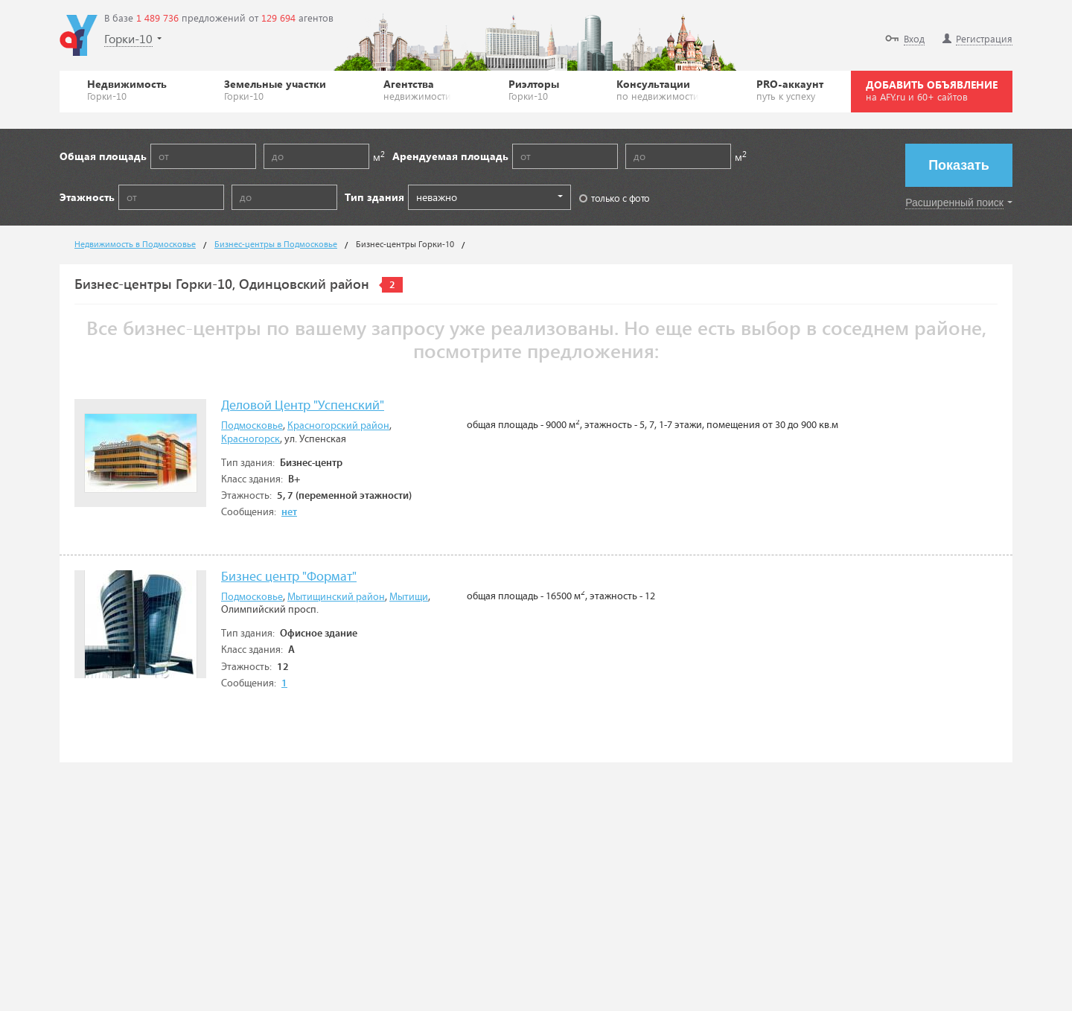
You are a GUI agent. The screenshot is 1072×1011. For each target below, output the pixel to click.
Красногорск (250, 439)
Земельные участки (275, 89)
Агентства (417, 89)
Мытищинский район (336, 597)
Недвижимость (127, 89)
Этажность (87, 197)
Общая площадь (103, 156)
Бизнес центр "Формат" (289, 577)
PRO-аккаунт (789, 89)
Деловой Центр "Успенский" (302, 406)
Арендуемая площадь (450, 156)
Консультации (657, 89)
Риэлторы (533, 89)
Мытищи (408, 597)
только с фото (614, 197)
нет (289, 512)
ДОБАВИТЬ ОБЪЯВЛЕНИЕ (932, 90)
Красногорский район (338, 426)
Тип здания (374, 197)
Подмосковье (252, 426)
